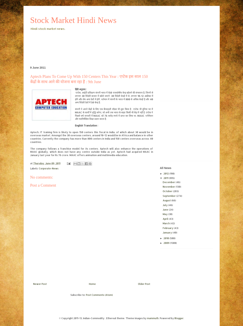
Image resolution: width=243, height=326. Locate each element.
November (169, 186)
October (168, 191)
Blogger (179, 318)
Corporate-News (48, 168)
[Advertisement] (101, 42)
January (168, 232)
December (169, 182)
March (166, 223)
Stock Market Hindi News (73, 20)
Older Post (144, 283)
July (165, 205)
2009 (167, 243)
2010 (167, 238)
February (168, 228)
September (169, 195)
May (165, 214)
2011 (166, 178)
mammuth (153, 318)
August (167, 200)
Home (92, 283)
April (166, 218)
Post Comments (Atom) (99, 294)
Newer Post (40, 283)
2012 (166, 173)
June (166, 209)
